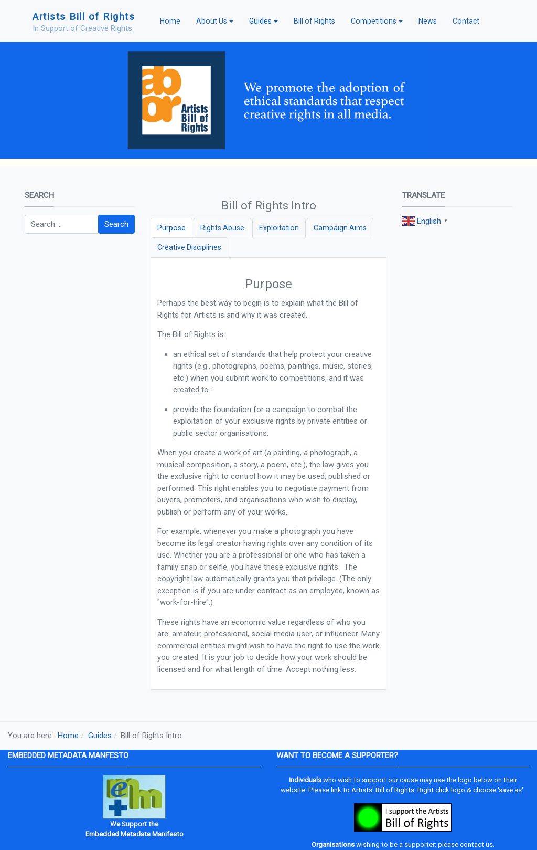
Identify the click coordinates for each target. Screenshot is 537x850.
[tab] (171, 228)
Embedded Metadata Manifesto (134, 834)
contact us (476, 844)
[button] (214, 21)
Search (116, 224)
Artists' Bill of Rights (382, 790)
